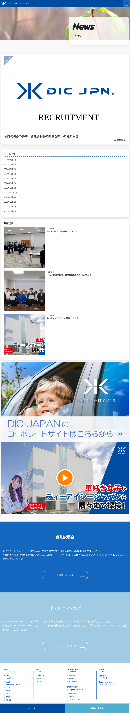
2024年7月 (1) (10, 174)
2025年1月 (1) (10, 164)
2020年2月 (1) (10, 207)
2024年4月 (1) (10, 178)
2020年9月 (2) (10, 197)
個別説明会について (65, 575)
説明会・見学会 (97, 708)
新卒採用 (71, 678)
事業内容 (8, 697)
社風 (7, 694)
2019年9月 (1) (10, 211)
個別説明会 (72, 693)
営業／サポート (42, 675)
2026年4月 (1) (10, 160)
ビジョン (8, 690)
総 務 (39, 681)
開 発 (39, 678)
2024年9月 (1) (10, 169)
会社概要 (8, 700)
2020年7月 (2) (10, 202)
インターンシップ (74, 700)
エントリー (32, 708)
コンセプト (9, 687)
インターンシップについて (65, 646)
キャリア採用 (73, 681)
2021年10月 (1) (10, 192)
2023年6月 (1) (10, 188)
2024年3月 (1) (10, 183)
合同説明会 (72, 696)
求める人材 (72, 675)
